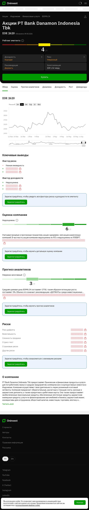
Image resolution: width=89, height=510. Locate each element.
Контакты (6, 437)
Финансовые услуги (31, 16)
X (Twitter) (6, 485)
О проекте (6, 427)
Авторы (5, 432)
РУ (5, 459)
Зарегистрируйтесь (16, 202)
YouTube (6, 475)
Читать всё (8, 404)
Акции (5, 16)
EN (12, 459)
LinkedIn (6, 495)
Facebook (6, 480)
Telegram (6, 470)
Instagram (6, 490)
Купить (44, 77)
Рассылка (6, 447)
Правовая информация (12, 442)
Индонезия (15, 16)
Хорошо (79, 502)
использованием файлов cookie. (28, 505)
